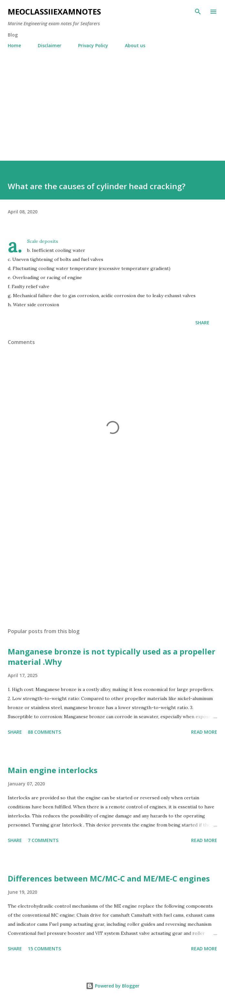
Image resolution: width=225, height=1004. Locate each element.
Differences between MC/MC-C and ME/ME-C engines (109, 878)
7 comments (43, 840)
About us (135, 45)
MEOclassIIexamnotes (54, 11)
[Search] (198, 12)
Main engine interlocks (52, 770)
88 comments (44, 732)
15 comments (44, 948)
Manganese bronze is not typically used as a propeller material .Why (111, 656)
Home (14, 45)
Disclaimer (49, 45)
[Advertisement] (112, 102)
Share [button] (202, 322)
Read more (204, 732)
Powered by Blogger (112, 986)
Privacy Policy (93, 45)
